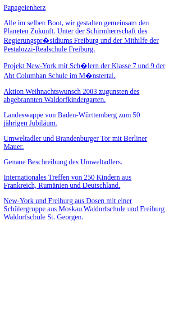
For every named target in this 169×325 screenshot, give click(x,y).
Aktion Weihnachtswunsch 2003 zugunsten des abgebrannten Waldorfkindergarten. (71, 95)
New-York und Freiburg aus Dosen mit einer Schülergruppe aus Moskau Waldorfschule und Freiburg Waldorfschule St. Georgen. (84, 209)
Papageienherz (25, 7)
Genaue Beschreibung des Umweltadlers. (63, 162)
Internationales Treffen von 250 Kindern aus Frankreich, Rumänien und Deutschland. (68, 181)
